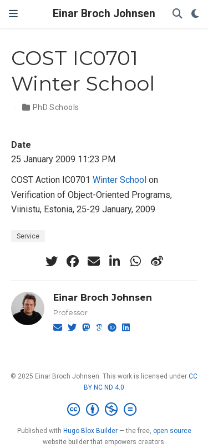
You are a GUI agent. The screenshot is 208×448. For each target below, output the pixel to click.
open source (172, 431)
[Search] (177, 14)
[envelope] (93, 261)
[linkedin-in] (114, 261)
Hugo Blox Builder (90, 431)
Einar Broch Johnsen (104, 13)
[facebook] (72, 261)
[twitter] (51, 261)
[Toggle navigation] (13, 14)
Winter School (119, 180)
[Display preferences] (195, 14)
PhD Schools (56, 107)
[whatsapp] (136, 261)
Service (28, 236)
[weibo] (157, 261)
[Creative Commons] (104, 409)
